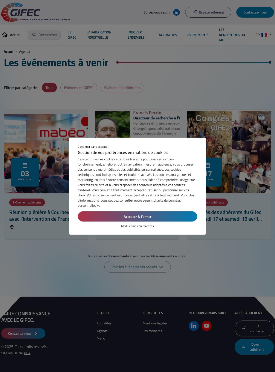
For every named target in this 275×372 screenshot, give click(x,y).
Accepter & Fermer (137, 216)
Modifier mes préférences (137, 225)
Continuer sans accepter (93, 146)
